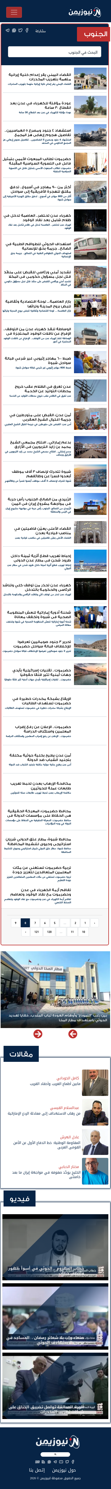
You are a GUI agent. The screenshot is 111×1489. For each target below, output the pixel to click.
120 (49, 931)
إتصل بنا (37, 1470)
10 (83, 931)
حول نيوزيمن (64, 1470)
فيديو (19, 1199)
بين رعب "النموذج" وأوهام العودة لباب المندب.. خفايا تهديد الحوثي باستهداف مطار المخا (58, 1018)
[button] (37, 1034)
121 (36, 931)
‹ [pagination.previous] (94, 922)
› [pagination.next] (25, 931)
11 (72, 931)
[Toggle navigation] (14, 12)
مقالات (21, 1054)
